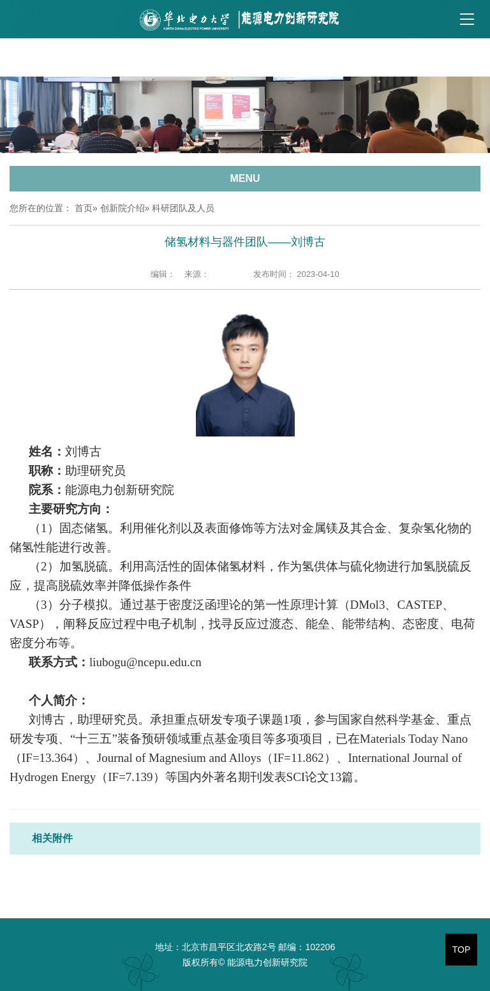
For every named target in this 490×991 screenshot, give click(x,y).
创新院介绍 (122, 208)
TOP (461, 949)
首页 (84, 208)
